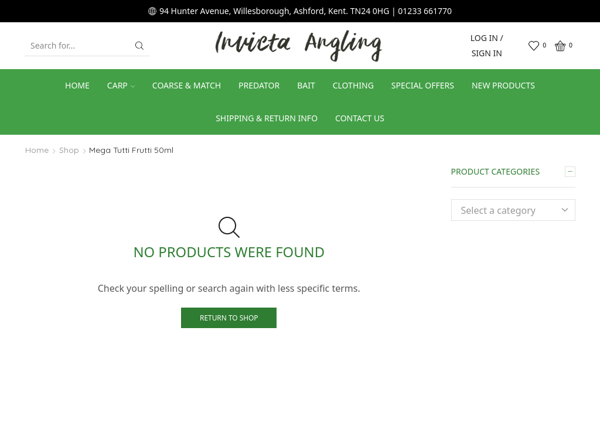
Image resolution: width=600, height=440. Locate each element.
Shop (69, 150)
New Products (503, 85)
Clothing (353, 85)
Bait (306, 85)
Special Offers (422, 85)
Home (77, 85)
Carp (121, 85)
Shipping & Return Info (267, 118)
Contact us (359, 118)
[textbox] (504, 210)
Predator (258, 85)
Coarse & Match (186, 85)
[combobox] (513, 210)
